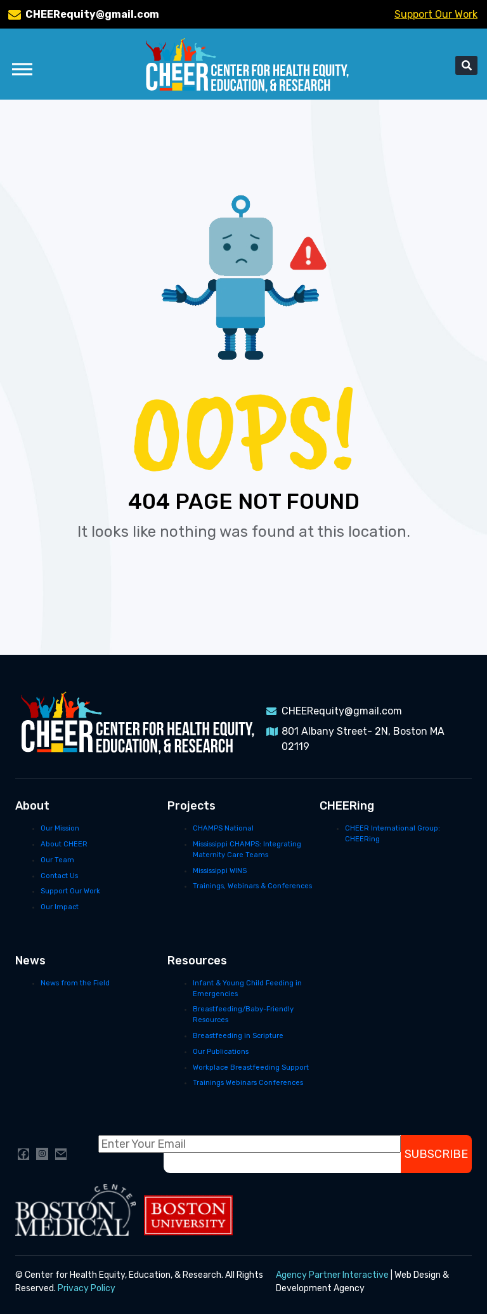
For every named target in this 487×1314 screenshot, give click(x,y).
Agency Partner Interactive (332, 1275)
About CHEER (64, 844)
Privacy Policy (86, 1288)
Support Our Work (435, 14)
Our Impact (60, 907)
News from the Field (75, 983)
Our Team (57, 860)
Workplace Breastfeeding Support (251, 1067)
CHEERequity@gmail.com (92, 14)
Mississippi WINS (220, 871)
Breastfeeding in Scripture (238, 1036)
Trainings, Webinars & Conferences (252, 886)
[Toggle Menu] (22, 69)
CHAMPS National (223, 828)
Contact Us (59, 876)
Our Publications (221, 1052)
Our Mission (60, 828)
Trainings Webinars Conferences (248, 1083)
